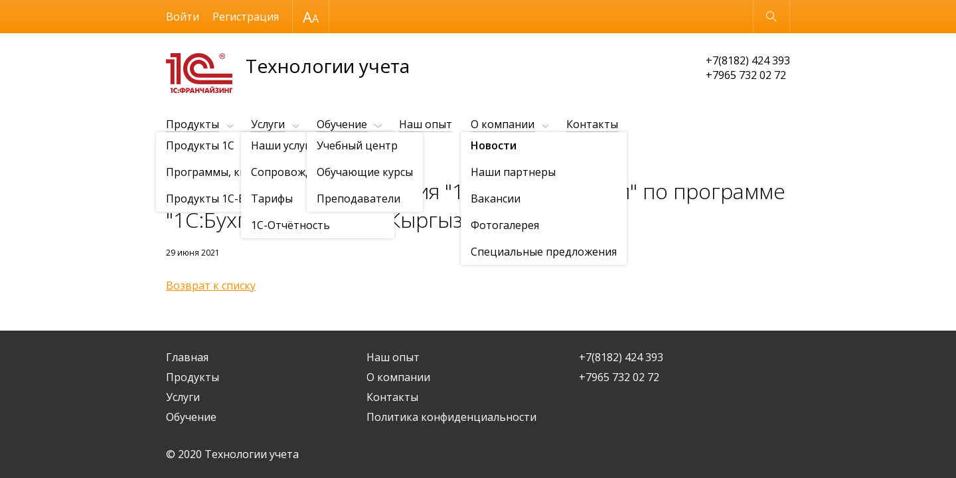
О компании (502, 124)
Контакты (592, 124)
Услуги (268, 124)
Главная (187, 357)
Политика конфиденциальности (451, 417)
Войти (182, 16)
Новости (242, 157)
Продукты (192, 124)
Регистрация (245, 16)
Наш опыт (425, 124)
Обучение (342, 124)
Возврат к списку (211, 285)
